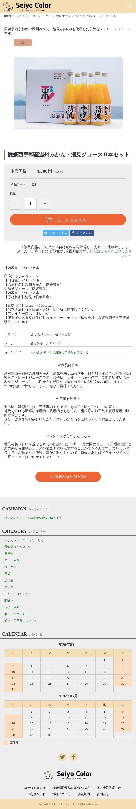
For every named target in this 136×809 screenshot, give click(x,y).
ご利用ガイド (36, 794)
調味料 (8, 600)
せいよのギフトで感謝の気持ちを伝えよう (60, 352)
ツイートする (58, 232)
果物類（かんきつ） (18, 546)
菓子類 (8, 587)
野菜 (7, 573)
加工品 (8, 580)
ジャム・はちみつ (16, 594)
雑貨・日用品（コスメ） (21, 620)
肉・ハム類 (12, 560)
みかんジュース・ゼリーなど (34, 16)
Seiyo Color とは (35, 787)
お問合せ (103, 794)
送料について (61, 794)
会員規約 (84, 794)
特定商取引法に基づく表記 (71, 787)
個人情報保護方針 (109, 787)
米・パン (10, 567)
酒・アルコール (15, 614)
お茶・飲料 (12, 607)
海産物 (8, 553)
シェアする (83, 232)
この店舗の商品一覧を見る (68, 476)
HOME (8, 16)
